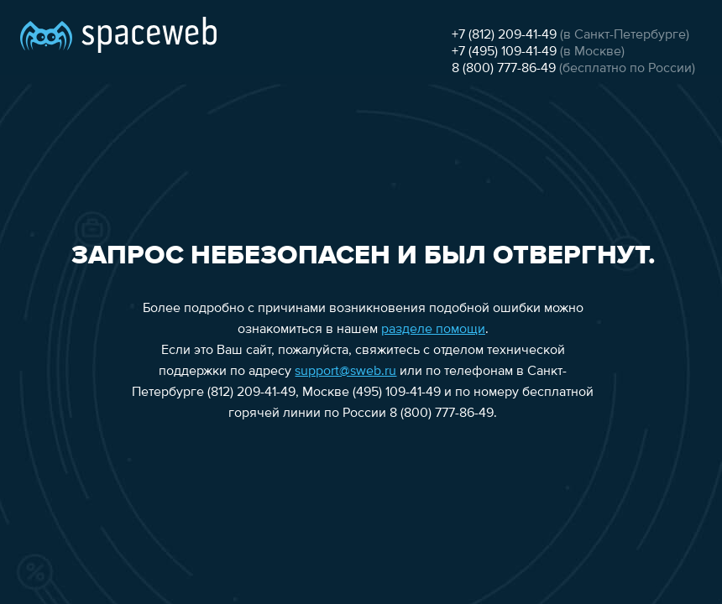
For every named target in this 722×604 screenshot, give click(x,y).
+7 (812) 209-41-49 (504, 35)
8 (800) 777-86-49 (504, 69)
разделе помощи (433, 329)
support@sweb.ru (345, 371)
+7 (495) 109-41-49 (504, 52)
